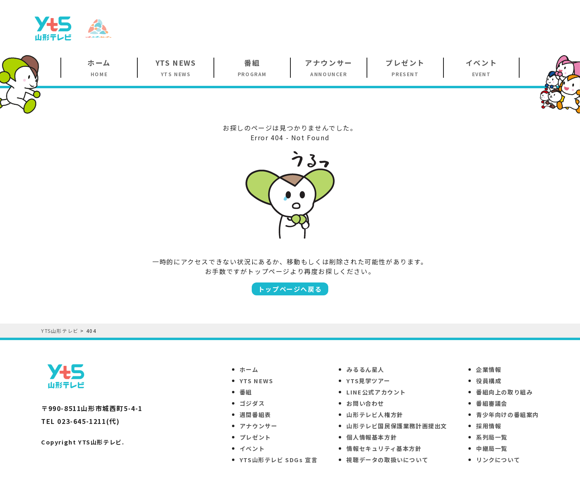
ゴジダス (252, 403)
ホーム (249, 369)
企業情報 (488, 369)
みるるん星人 (365, 369)
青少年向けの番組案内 (507, 414)
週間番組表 (255, 414)
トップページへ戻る (290, 289)
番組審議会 (492, 403)
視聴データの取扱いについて (387, 459)
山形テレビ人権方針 (374, 414)
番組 (246, 392)
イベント (252, 448)
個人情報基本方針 (371, 437)
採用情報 (488, 425)
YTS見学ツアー (368, 380)
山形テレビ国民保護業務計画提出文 (396, 425)
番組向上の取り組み (504, 392)
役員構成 (488, 380)
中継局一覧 (492, 448)
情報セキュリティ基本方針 (383, 448)
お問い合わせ (365, 403)
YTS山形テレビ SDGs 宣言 (279, 459)
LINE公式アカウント (376, 392)
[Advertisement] (405, 28)
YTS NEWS (256, 380)
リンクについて (498, 459)
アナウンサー (259, 425)
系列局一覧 (492, 437)
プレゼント (255, 437)
